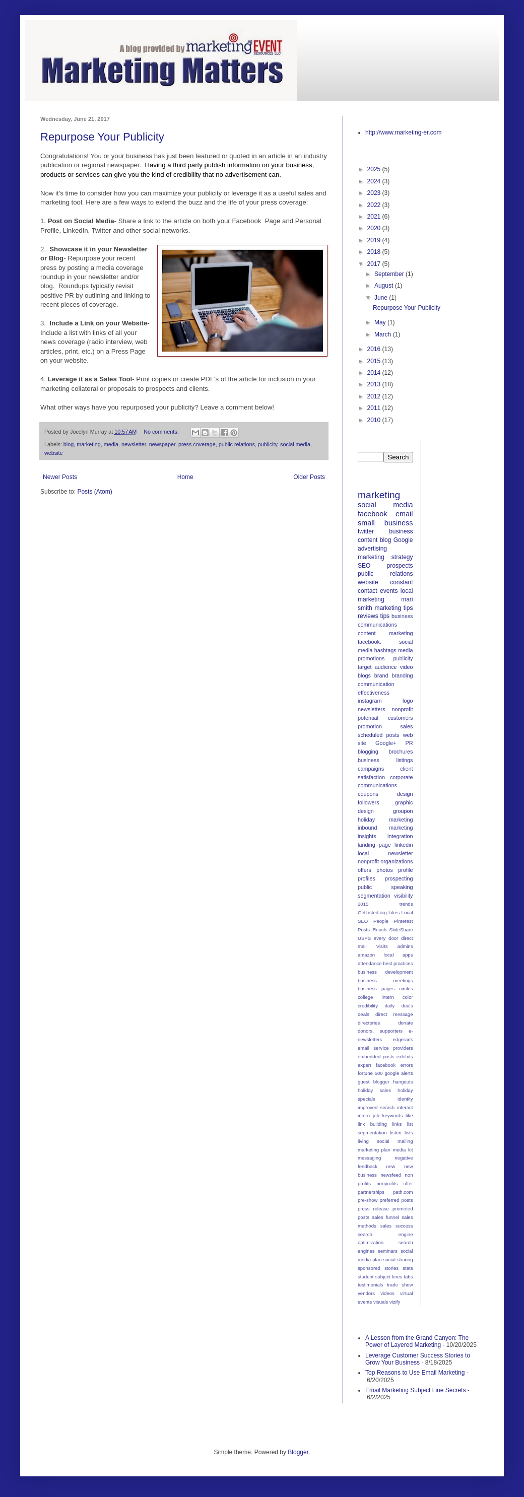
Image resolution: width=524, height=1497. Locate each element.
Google (403, 539)
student (365, 1276)
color (408, 997)
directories (369, 1023)
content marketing (385, 633)
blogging (368, 751)
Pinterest (403, 921)
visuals (380, 1302)
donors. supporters (380, 1031)
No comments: (162, 432)
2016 (374, 349)
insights (367, 836)
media (111, 444)
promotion (370, 726)
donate (405, 1023)
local (363, 853)
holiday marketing (385, 819)
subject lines (388, 1276)
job (376, 1115)
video (406, 667)
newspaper (162, 444)
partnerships (371, 1192)
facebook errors (394, 1065)
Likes (394, 912)
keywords (392, 1115)
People (380, 921)
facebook (372, 514)
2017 (374, 263)
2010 (374, 420)
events (389, 590)
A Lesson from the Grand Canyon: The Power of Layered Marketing (417, 1341)
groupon (403, 811)
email (404, 514)
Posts (364, 929)
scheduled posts (378, 735)
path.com (403, 1192)
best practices (398, 963)
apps (408, 955)
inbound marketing (385, 828)
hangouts (403, 1081)
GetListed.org (372, 912)
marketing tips (393, 607)
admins (405, 946)
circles (406, 988)
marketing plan (374, 1149)
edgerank (402, 1039)
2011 (374, 408)
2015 (374, 361)
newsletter (133, 444)
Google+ (385, 743)
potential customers (385, 718)
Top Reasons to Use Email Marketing (415, 1372)
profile (405, 870)
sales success (396, 1226)
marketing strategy (385, 557)
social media (295, 444)
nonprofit (402, 709)
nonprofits (387, 1183)
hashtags (385, 650)
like (409, 1115)
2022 (374, 205)
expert (364, 1065)
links (397, 1124)
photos (384, 870)
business (401, 531)
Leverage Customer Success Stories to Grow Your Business (417, 1359)
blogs (364, 675)
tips (384, 616)
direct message (394, 1014)
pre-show (367, 1200)
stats (408, 1268)
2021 (374, 216)
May (380, 322)
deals (363, 1014)
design (405, 794)
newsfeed (390, 1175)
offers (364, 870)
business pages (376, 988)
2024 (374, 181)
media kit (402, 1149)
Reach (379, 929)
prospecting (399, 878)
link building (372, 1124)
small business (385, 523)
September (390, 274)
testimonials (370, 1284)
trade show (400, 1284)
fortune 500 (370, 1073)
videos (387, 1293)
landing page (374, 845)
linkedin (404, 845)
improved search (376, 1107)
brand (381, 675)
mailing (405, 1141)
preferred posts (396, 1200)
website (53, 453)
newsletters (371, 709)
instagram (369, 701)
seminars (388, 1251)
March (383, 334)
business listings (385, 760)
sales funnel (385, 1217)
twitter (366, 531)
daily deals (398, 1005)
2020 (374, 228)
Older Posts (309, 477)
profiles (366, 878)
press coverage (197, 444)
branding (402, 675)
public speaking (385, 887)
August (384, 285)
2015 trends (385, 904)
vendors (366, 1293)
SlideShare (401, 929)
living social (373, 1141)
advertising (372, 548)
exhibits (405, 1056)
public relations (237, 444)
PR (409, 743)
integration (400, 836)
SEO (364, 565)
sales (406, 726)
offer (408, 1183)
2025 (374, 169)
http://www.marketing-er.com (403, 132)
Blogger (298, 1452)
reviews (368, 616)
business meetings (385, 980)
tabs (408, 1276)
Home (185, 477)
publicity (267, 444)
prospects (399, 565)
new (391, 1166)
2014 (374, 372)
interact (405, 1107)
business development (385, 972)
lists (409, 1132)
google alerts (398, 1073)
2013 (374, 384)
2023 (374, 192)
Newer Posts (60, 477)
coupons (368, 794)
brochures (400, 751)
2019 (374, 240)
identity (405, 1099)
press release (373, 1208)
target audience (377, 667)
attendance (369, 963)
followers (368, 802)
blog (68, 444)
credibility (368, 1005)
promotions (371, 658)
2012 (374, 396)
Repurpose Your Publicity (102, 136)
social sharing (398, 1259)
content (367, 539)
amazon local (376, 955)
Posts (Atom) (94, 491)
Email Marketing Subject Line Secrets (415, 1390)
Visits (382, 946)
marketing (88, 444)
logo (408, 701)
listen (395, 1132)
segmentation (374, 896)
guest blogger (373, 1081)
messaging (369, 1158)
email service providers (385, 1048)
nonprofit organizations (385, 861)
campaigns (371, 769)
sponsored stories (378, 1268)
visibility (403, 896)
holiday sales (374, 1090)
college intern (376, 997)
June (381, 297)
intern (364, 1115)
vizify (394, 1302)
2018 (374, 251)
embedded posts (376, 1056)
